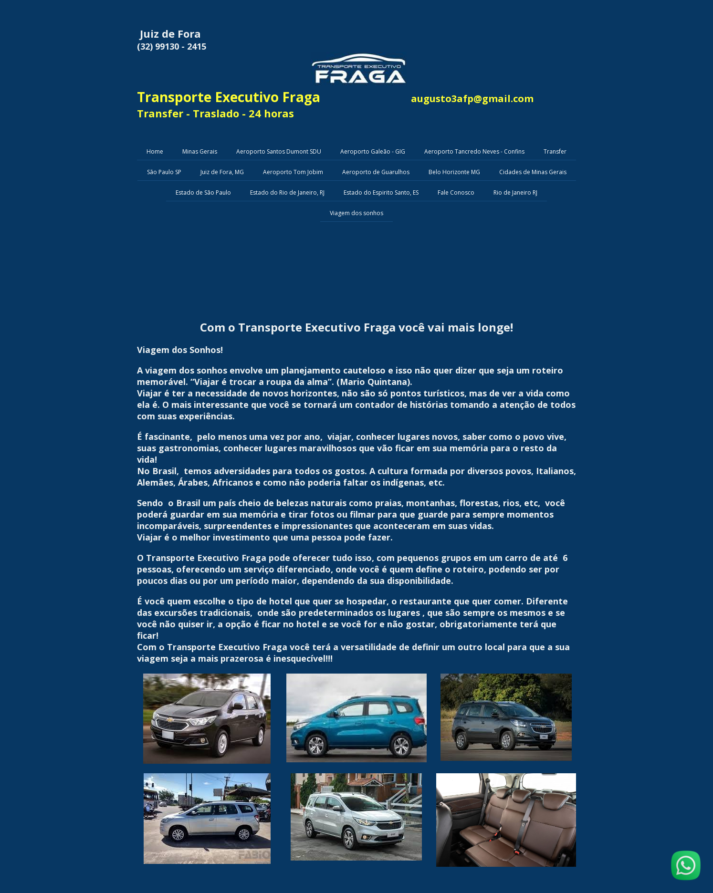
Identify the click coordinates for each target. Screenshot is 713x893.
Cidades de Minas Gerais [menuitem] (532, 172)
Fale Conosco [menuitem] (456, 192)
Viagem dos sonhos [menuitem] (356, 213)
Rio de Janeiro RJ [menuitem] (515, 192)
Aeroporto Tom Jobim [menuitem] (293, 172)
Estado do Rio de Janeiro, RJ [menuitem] (287, 192)
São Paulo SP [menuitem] (164, 172)
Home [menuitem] (155, 151)
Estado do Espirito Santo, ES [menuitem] (381, 192)
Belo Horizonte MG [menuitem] (454, 172)
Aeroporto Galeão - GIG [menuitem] (372, 151)
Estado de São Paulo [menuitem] (203, 192)
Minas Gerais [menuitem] (199, 151)
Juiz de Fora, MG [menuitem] (222, 172)
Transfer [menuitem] (555, 151)
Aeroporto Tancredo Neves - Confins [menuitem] (474, 151)
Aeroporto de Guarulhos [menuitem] (375, 172)
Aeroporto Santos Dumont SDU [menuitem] (278, 151)
